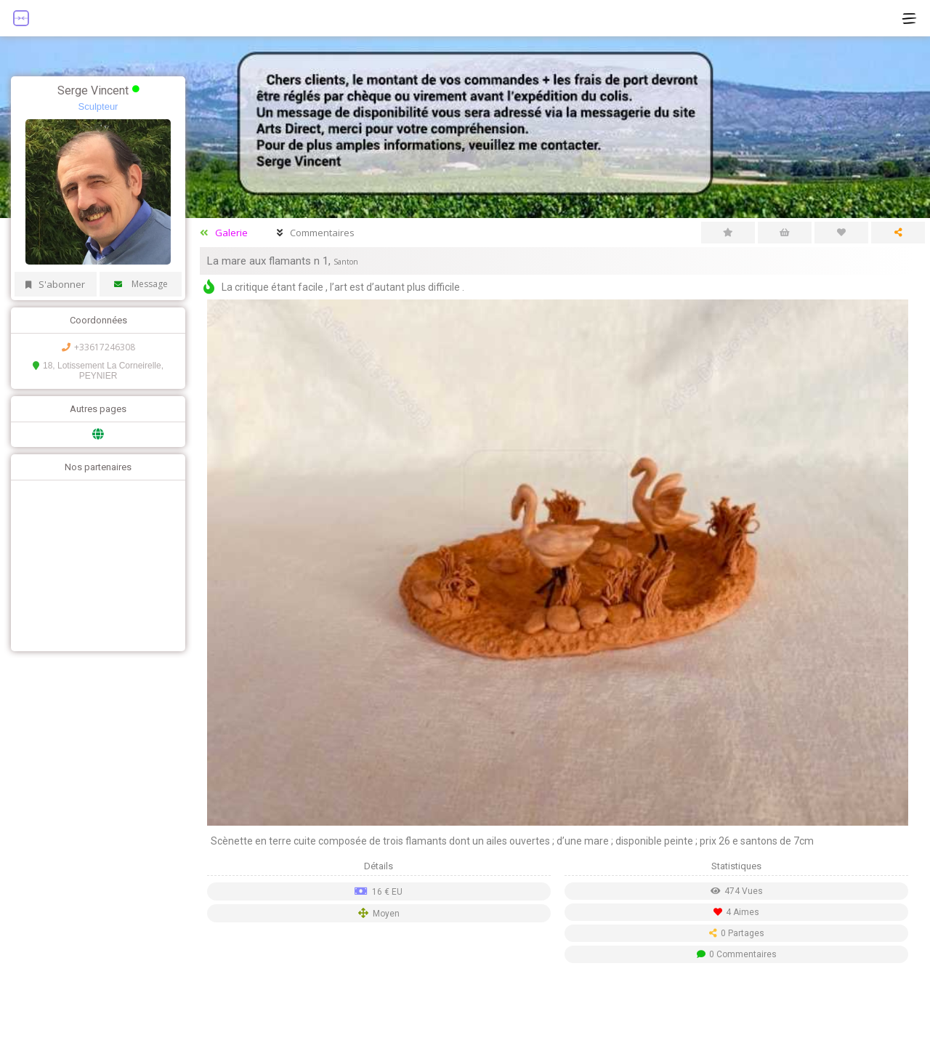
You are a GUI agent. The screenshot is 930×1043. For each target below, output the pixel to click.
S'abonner (55, 284)
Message (141, 284)
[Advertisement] (94, 564)
